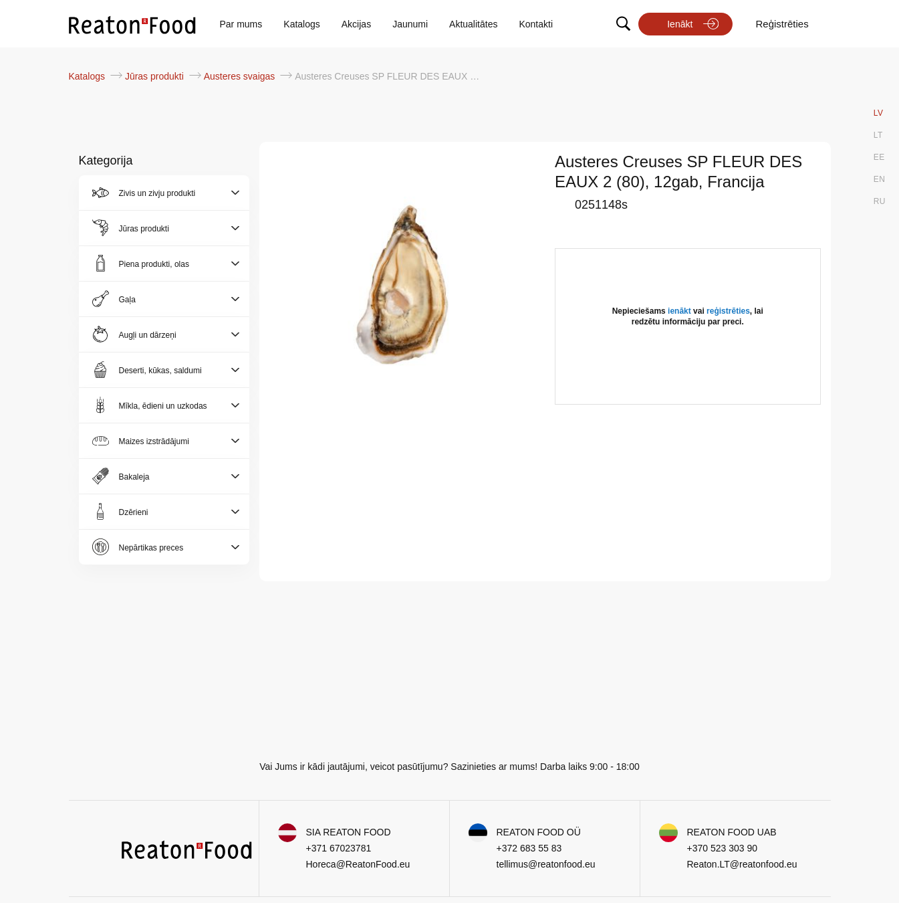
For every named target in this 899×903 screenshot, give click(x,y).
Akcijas (356, 24)
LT (878, 135)
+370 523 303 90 (722, 848)
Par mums (241, 24)
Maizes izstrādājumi (154, 441)
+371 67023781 (339, 848)
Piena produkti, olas (154, 264)
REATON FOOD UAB (732, 832)
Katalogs (301, 24)
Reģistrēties (781, 23)
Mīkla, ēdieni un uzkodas (163, 406)
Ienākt (679, 24)
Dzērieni (133, 512)
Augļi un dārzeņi (147, 335)
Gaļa (127, 299)
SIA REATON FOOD (348, 832)
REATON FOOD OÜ (539, 832)
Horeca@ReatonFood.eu (358, 864)
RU (880, 201)
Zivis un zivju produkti (157, 193)
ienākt (679, 311)
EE (879, 157)
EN (880, 179)
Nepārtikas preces (151, 548)
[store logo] (132, 24)
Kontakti (536, 24)
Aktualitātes (473, 24)
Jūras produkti (155, 76)
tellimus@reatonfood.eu (546, 864)
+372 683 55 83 (529, 848)
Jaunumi (410, 24)
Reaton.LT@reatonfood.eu (742, 864)
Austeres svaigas (241, 76)
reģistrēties (728, 311)
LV (879, 113)
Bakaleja (134, 477)
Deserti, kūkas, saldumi (160, 370)
